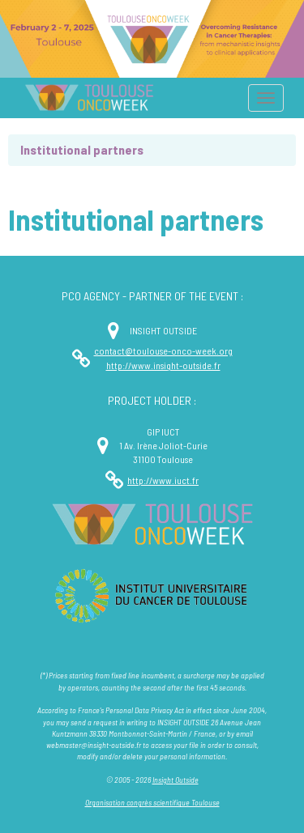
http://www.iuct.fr (163, 480)
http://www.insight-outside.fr (163, 365)
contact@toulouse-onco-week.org (163, 350)
